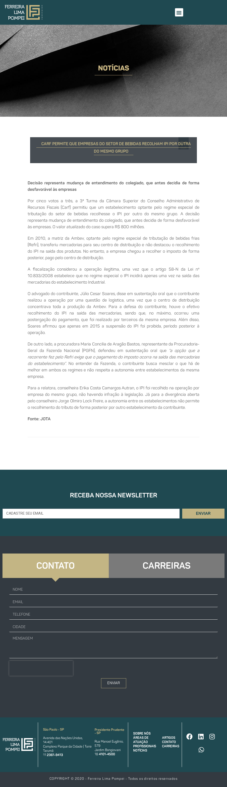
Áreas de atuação (141, 740)
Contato (169, 742)
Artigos (168, 738)
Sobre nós (142, 733)
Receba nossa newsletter (113, 495)
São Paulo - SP (53, 729)
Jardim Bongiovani (108, 750)
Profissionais (144, 746)
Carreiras (170, 746)
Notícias (140, 750)
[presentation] (41, 668)
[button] (179, 12)
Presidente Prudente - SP (109, 731)
